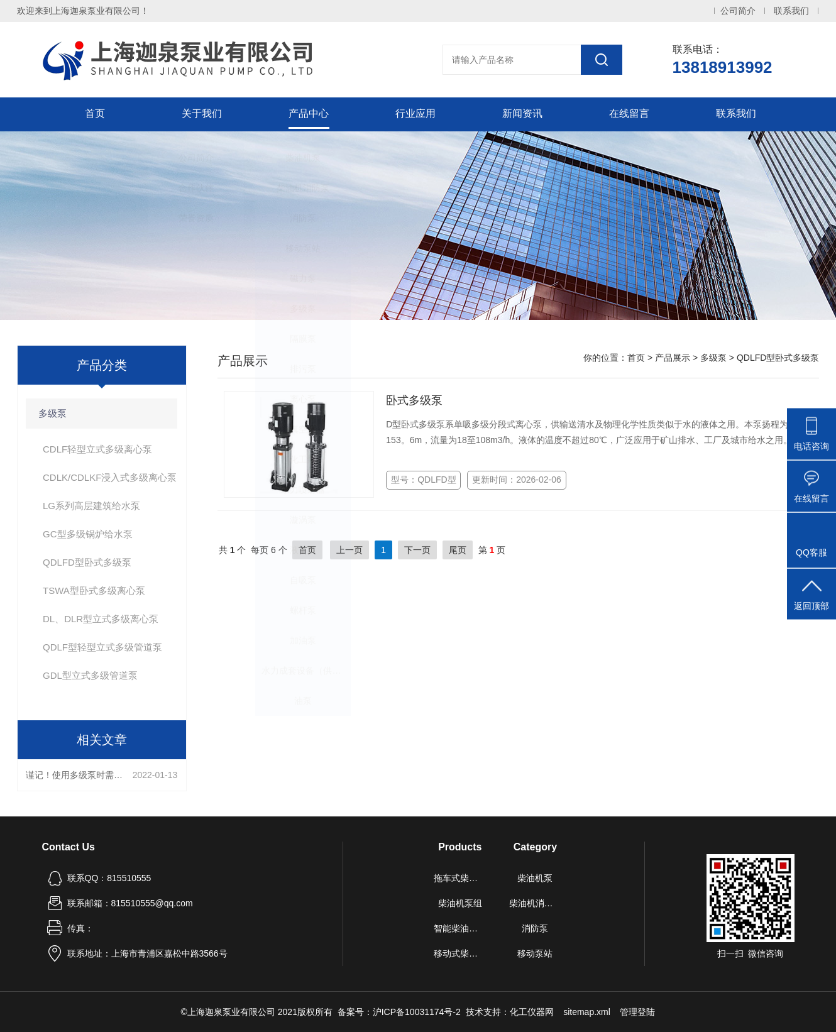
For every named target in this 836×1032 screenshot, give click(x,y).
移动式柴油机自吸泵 (460, 953)
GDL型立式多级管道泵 (90, 675)
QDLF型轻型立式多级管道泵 (102, 647)
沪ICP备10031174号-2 (417, 1012)
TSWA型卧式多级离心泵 (94, 590)
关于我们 (202, 114)
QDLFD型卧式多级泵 (87, 562)
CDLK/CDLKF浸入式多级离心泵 (110, 477)
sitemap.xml (586, 1012)
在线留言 (629, 114)
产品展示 (672, 358)
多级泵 (52, 413)
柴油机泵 (535, 878)
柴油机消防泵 (535, 903)
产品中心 (309, 114)
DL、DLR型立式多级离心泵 (100, 618)
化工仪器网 (532, 1012)
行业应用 (415, 114)
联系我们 (791, 11)
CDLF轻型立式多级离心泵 (97, 449)
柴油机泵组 (460, 903)
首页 (95, 114)
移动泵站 (535, 953)
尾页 (457, 550)
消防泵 (535, 928)
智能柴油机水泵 (460, 928)
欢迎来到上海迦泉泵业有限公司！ (83, 11)
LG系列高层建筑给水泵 (91, 505)
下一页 (417, 550)
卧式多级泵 (414, 400)
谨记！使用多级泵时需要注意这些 (76, 775)
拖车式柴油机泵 (460, 878)
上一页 (349, 550)
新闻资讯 (522, 114)
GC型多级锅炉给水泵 (88, 534)
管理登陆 (637, 1012)
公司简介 (738, 11)
